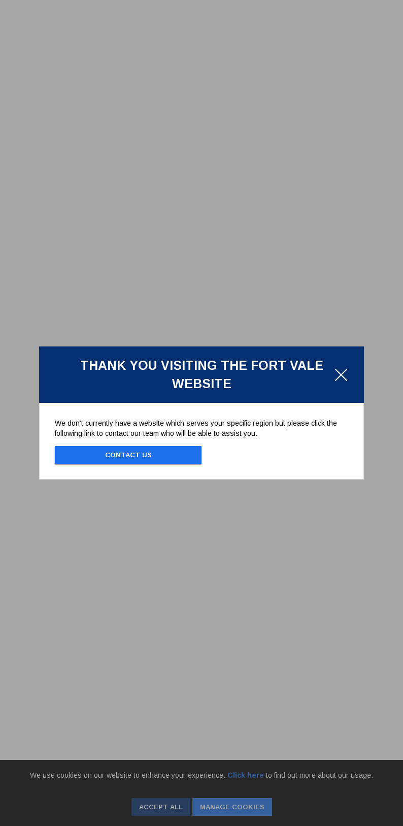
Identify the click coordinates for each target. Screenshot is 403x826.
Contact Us (128, 455)
